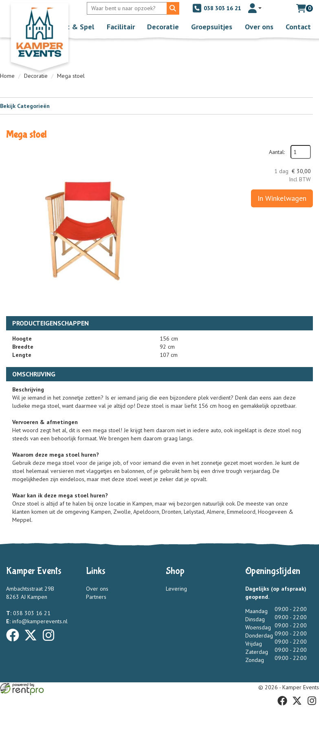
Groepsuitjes (211, 26)
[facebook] (15, 642)
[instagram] (51, 642)
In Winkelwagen (281, 198)
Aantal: (277, 152)
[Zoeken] (173, 8)
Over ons (259, 26)
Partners (96, 596)
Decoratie (163, 26)
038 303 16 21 (216, 8)
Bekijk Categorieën (156, 106)
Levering (176, 588)
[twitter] (33, 642)
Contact (298, 26)
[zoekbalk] (128, 8)
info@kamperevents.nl (37, 621)
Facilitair (121, 26)
